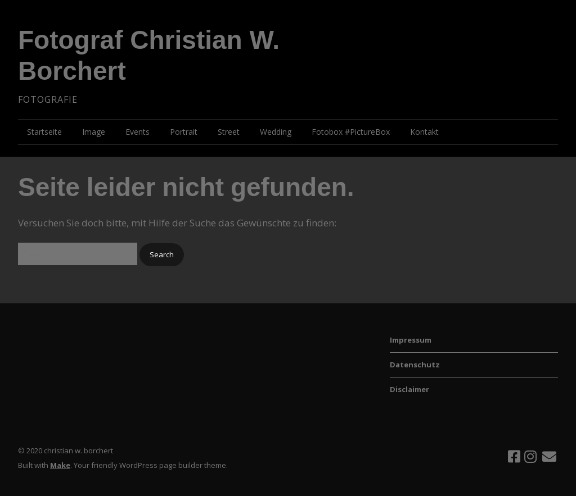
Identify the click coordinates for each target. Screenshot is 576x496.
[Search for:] (77, 254)
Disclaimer (409, 389)
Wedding (275, 131)
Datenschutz (415, 365)
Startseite (44, 131)
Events (137, 131)
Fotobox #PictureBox (351, 131)
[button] (162, 254)
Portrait (183, 131)
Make (60, 465)
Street (229, 131)
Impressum (410, 340)
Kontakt (424, 131)
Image (93, 131)
